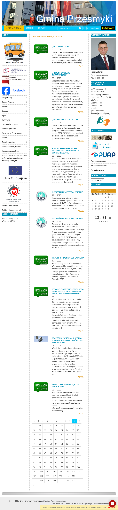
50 (51, 444)
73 (78, 453)
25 (62, 430)
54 (73, 444)
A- (84, 28)
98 (67, 467)
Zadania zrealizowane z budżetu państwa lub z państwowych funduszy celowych (14, 158)
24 (56, 430)
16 (62, 426)
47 (34, 444)
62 (67, 449)
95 (51, 467)
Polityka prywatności (10, 206)
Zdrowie (5, 138)
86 (51, 462)
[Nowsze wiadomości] (34, 421)
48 (40, 444)
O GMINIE (29, 28)
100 (78, 467)
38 (34, 439)
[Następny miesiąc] (112, 191)
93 (40, 467)
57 (40, 449)
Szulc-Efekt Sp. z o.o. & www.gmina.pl (76, 504)
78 (56, 458)
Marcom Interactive (102, 504)
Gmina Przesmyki (9, 102)
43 (62, 439)
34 (62, 435)
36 (73, 435)
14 (51, 426)
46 (78, 439)
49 (45, 444)
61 (62, 449)
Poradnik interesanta (99, 166)
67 (45, 453)
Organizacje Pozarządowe (12, 133)
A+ (88, 28)
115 (73, 476)
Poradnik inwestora (98, 161)
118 (41, 481)
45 (73, 439)
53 (67, 444)
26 (67, 430)
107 (73, 472)
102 (41, 472)
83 (34, 462)
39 (40, 439)
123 (73, 481)
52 (62, 444)
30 (40, 435)
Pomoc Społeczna (9, 129)
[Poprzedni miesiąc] (91, 191)
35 (67, 435)
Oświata (5, 111)
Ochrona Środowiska (10, 124)
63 (73, 449)
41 (51, 439)
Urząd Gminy (7, 98)
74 (34, 458)
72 (73, 453)
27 (73, 430)
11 (34, 426)
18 (73, 426)
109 (34, 476)
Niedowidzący (107, 28)
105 (60, 472)
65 (34, 453)
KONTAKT (41, 28)
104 (54, 472)
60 (56, 449)
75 (40, 458)
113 (60, 476)
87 (56, 462)
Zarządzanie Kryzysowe (11, 147)
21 (40, 430)
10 (79, 421)
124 (80, 481)
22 (45, 430)
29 (34, 435)
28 (78, 430)
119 (47, 481)
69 (56, 453)
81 (73, 458)
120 (54, 481)
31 (45, 435)
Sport (4, 115)
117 (34, 481)
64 (78, 449)
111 (47, 476)
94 (45, 467)
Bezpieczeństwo (8, 142)
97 (62, 467)
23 (51, 430)
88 (62, 462)
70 (62, 453)
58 (45, 449)
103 (47, 472)
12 (40, 426)
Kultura (5, 107)
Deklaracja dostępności (11, 210)
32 (51, 435)
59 (51, 449)
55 (78, 444)
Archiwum (95, 28)
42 (56, 439)
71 (67, 453)
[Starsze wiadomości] (34, 485)
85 (45, 462)
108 (80, 472)
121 (60, 481)
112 (54, 476)
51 (56, 444)
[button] (26, 98)
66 (40, 453)
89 (67, 462)
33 (56, 435)
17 (67, 426)
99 (73, 467)
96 (56, 467)
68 (51, 453)
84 (40, 462)
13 (45, 426)
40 (45, 439)
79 (62, 458)
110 (41, 476)
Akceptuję (111, 507)
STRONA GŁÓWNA (13, 28)
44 (67, 439)
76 (45, 458)
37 (78, 435)
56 (34, 449)
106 (67, 472)
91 (78, 462)
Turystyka (6, 120)
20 (34, 430)
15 (56, 426)
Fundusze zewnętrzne (10, 151)
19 (78, 426)
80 (67, 458)
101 (34, 472)
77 (51, 458)
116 (80, 476)
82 (78, 458)
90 (73, 462)
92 (34, 467)
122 (67, 481)
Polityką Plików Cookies (97, 507)
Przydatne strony (97, 170)
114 (67, 476)
